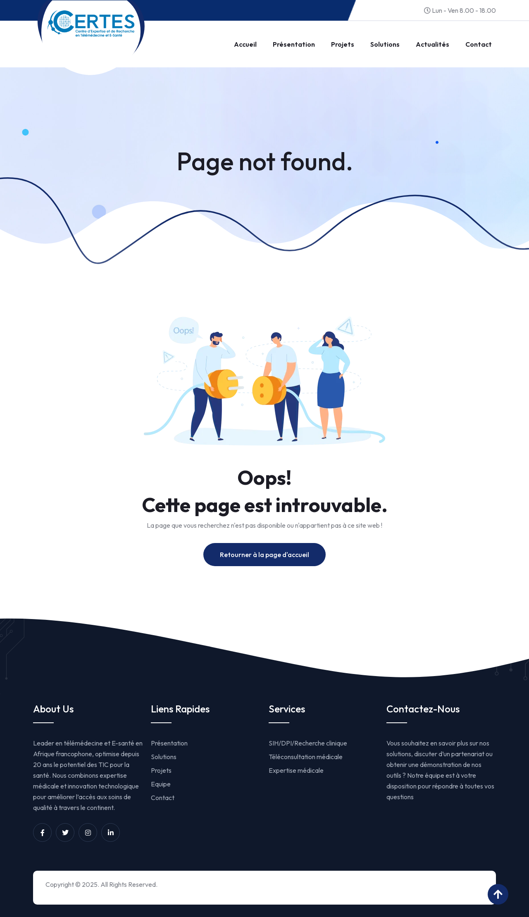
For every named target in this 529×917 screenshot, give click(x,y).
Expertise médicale (296, 770)
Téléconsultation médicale (306, 757)
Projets (342, 44)
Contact (478, 44)
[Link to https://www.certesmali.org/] (90, 23)
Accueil (245, 44)
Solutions (385, 44)
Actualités (432, 44)
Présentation (294, 44)
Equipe (161, 784)
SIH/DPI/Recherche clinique (308, 743)
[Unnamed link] (42, 832)
